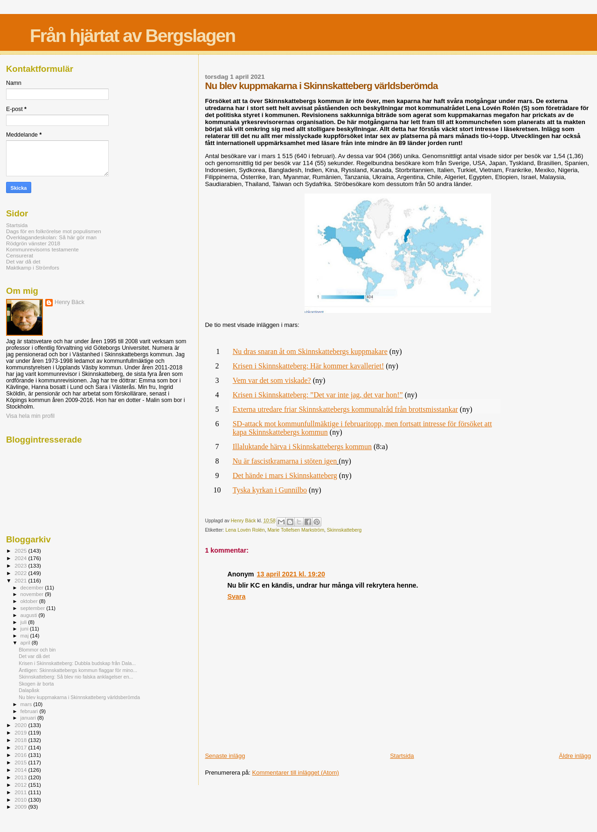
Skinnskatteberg (344, 530)
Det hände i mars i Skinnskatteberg (285, 475)
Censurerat (19, 255)
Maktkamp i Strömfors (32, 267)
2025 (21, 551)
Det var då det (23, 261)
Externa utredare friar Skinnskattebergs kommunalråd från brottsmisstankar (345, 409)
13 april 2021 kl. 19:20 (291, 574)
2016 (21, 755)
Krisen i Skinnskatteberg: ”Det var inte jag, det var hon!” (318, 395)
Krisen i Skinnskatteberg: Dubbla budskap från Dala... (77, 663)
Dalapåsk (29, 690)
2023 (21, 565)
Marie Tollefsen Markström (295, 530)
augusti (30, 615)
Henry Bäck (69, 302)
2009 (21, 807)
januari (29, 718)
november (33, 594)
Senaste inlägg (225, 755)
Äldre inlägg (575, 755)
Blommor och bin (37, 649)
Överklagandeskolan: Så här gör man (51, 237)
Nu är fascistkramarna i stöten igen (285, 461)
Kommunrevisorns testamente (42, 249)
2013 (21, 777)
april (26, 642)
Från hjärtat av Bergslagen (132, 36)
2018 (21, 740)
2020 (21, 725)
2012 (21, 785)
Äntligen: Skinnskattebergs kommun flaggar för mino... (78, 670)
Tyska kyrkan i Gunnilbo (270, 490)
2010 (21, 800)
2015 (21, 762)
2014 (21, 770)
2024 (21, 558)
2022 (21, 573)
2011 (21, 792)
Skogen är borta (36, 683)
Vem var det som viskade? (272, 380)
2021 (21, 580)
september (34, 608)
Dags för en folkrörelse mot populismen (53, 231)
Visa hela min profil (30, 416)
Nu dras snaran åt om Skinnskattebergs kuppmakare (310, 351)
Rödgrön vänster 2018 (33, 243)
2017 (21, 747)
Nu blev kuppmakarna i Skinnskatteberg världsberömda (79, 697)
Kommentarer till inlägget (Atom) (295, 772)
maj (25, 635)
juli (24, 622)
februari (30, 711)
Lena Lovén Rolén (244, 530)
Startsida (402, 755)
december (33, 587)
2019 (21, 732)
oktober (30, 601)
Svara (236, 596)
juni (25, 628)
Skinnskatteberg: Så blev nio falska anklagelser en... (76, 676)
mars (27, 704)
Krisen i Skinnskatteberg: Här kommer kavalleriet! (308, 366)
